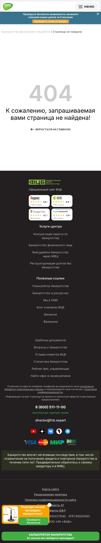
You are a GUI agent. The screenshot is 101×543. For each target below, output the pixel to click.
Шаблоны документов (50, 340)
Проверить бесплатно (33, 521)
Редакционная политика (50, 494)
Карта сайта (50, 489)
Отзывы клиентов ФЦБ (50, 354)
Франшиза (50, 321)
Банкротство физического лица (50, 245)
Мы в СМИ (50, 300)
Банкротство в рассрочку (50, 293)
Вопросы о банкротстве (50, 347)
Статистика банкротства (50, 361)
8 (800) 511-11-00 (50, 407)
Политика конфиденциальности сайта (50, 499)
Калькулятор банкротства (51, 286)
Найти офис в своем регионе (50, 375)
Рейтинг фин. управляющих (50, 368)
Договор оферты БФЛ (50, 510)
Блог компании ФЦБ (50, 307)
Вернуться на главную (53, 129)
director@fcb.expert (50, 420)
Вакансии (50, 314)
